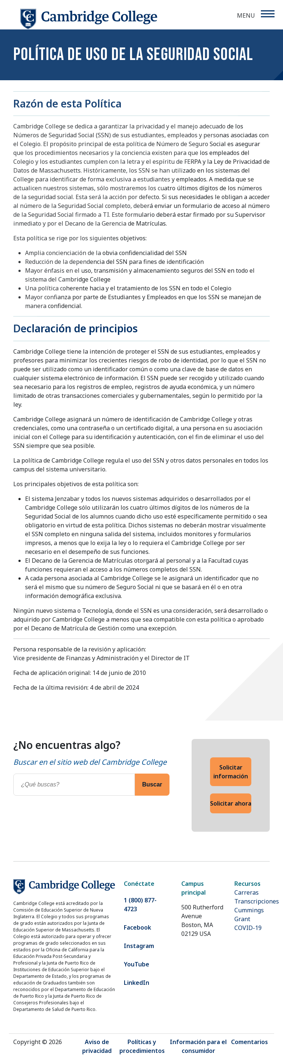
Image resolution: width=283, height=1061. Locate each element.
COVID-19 (248, 928)
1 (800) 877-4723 (140, 904)
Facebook (137, 927)
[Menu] (267, 14)
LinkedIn (136, 983)
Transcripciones (256, 901)
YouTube (136, 964)
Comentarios (249, 1042)
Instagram (139, 946)
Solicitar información (230, 771)
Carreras (246, 892)
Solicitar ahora (230, 803)
